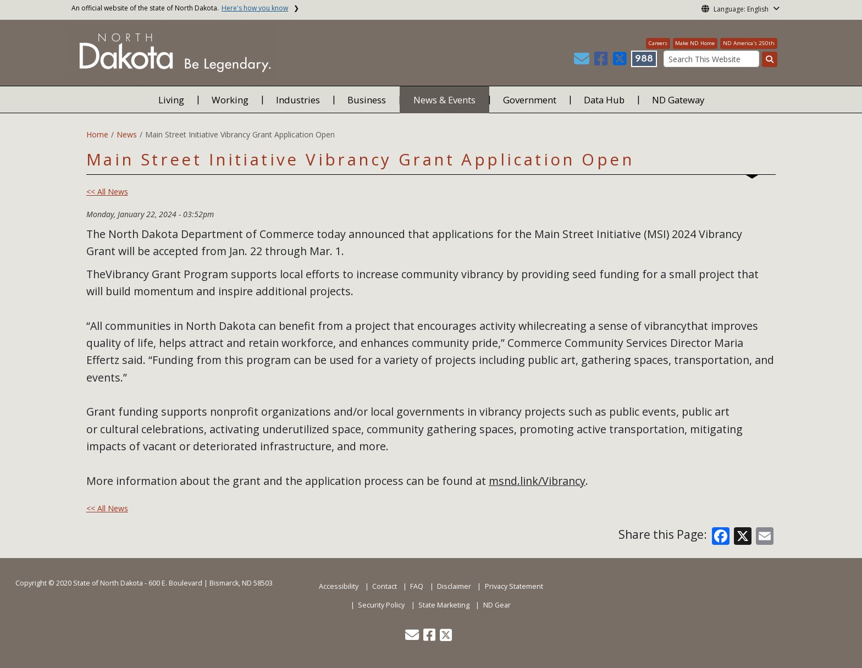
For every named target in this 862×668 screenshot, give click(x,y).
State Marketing (443, 605)
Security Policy (381, 605)
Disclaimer (454, 586)
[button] (583, 61)
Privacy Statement (514, 586)
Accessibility (338, 586)
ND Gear (497, 605)
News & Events (444, 99)
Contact (384, 586)
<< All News (107, 191)
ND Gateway (678, 99)
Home (97, 134)
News (127, 134)
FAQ (416, 586)
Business (366, 99)
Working (230, 99)
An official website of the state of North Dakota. (179, 8)
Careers (658, 43)
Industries (298, 99)
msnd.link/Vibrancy (537, 480)
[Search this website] (769, 59)
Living (171, 99)
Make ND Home (695, 43)
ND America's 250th (749, 43)
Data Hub (604, 99)
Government (529, 99)
